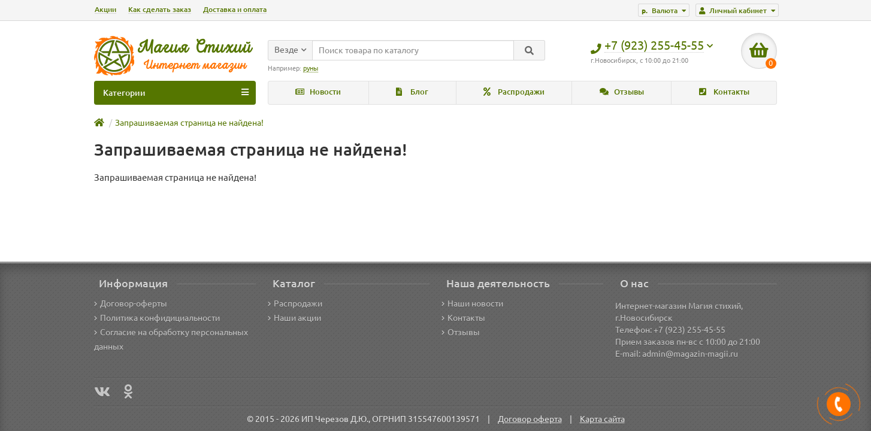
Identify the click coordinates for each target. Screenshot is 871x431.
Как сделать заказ (159, 9)
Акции (105, 9)
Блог (412, 91)
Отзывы (622, 91)
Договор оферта (530, 419)
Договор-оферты (130, 303)
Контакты (724, 91)
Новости (318, 91)
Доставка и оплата (235, 9)
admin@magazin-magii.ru (690, 354)
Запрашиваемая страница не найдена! (189, 123)
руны (310, 68)
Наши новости (472, 303)
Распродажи (514, 91)
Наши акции (294, 318)
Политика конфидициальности (157, 318)
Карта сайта (602, 419)
